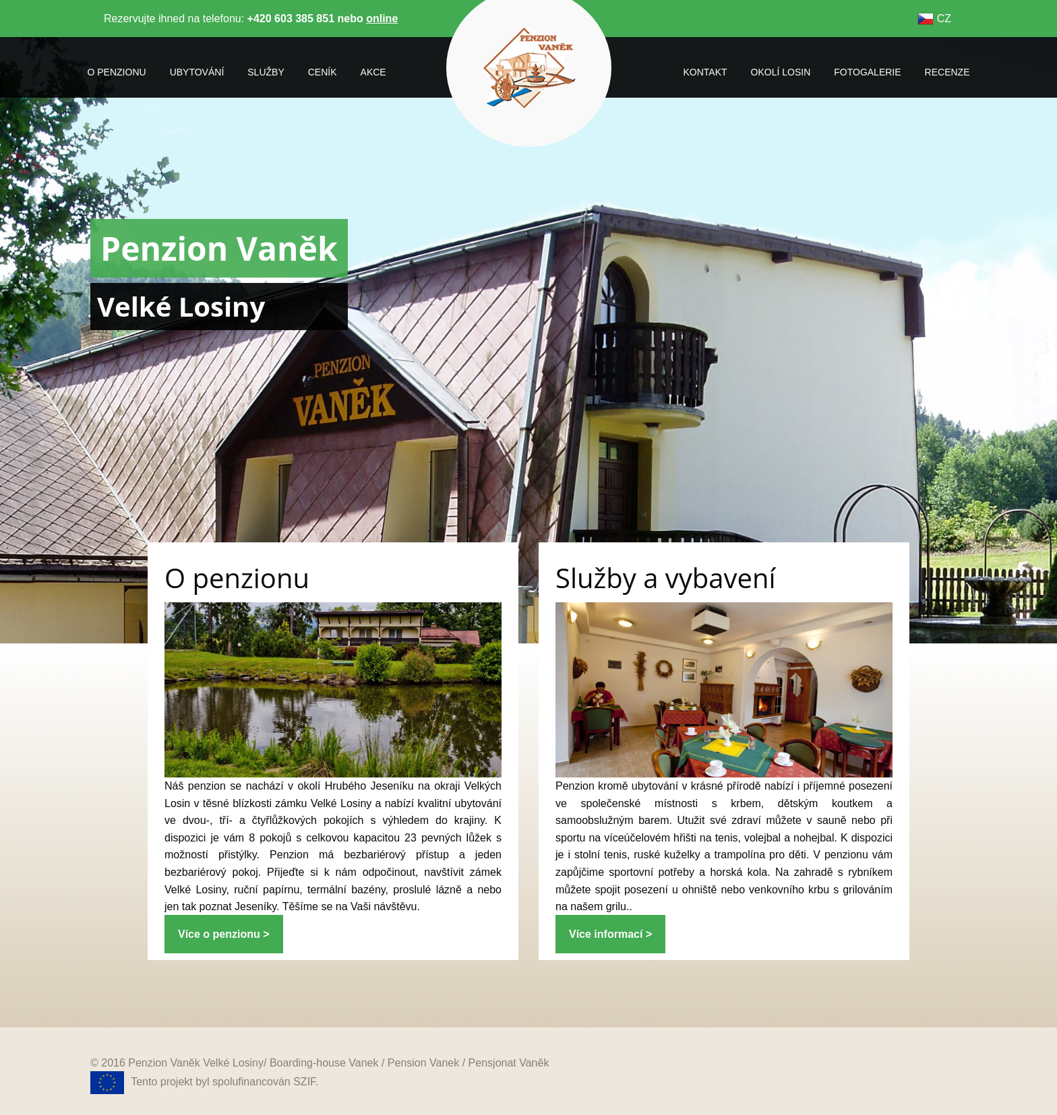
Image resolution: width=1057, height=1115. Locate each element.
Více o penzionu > (224, 934)
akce (373, 72)
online (382, 18)
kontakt (705, 72)
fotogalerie (867, 72)
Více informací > (610, 934)
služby (265, 72)
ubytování (197, 72)
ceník (322, 72)
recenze (947, 72)
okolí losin (781, 72)
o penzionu (117, 72)
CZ (934, 19)
